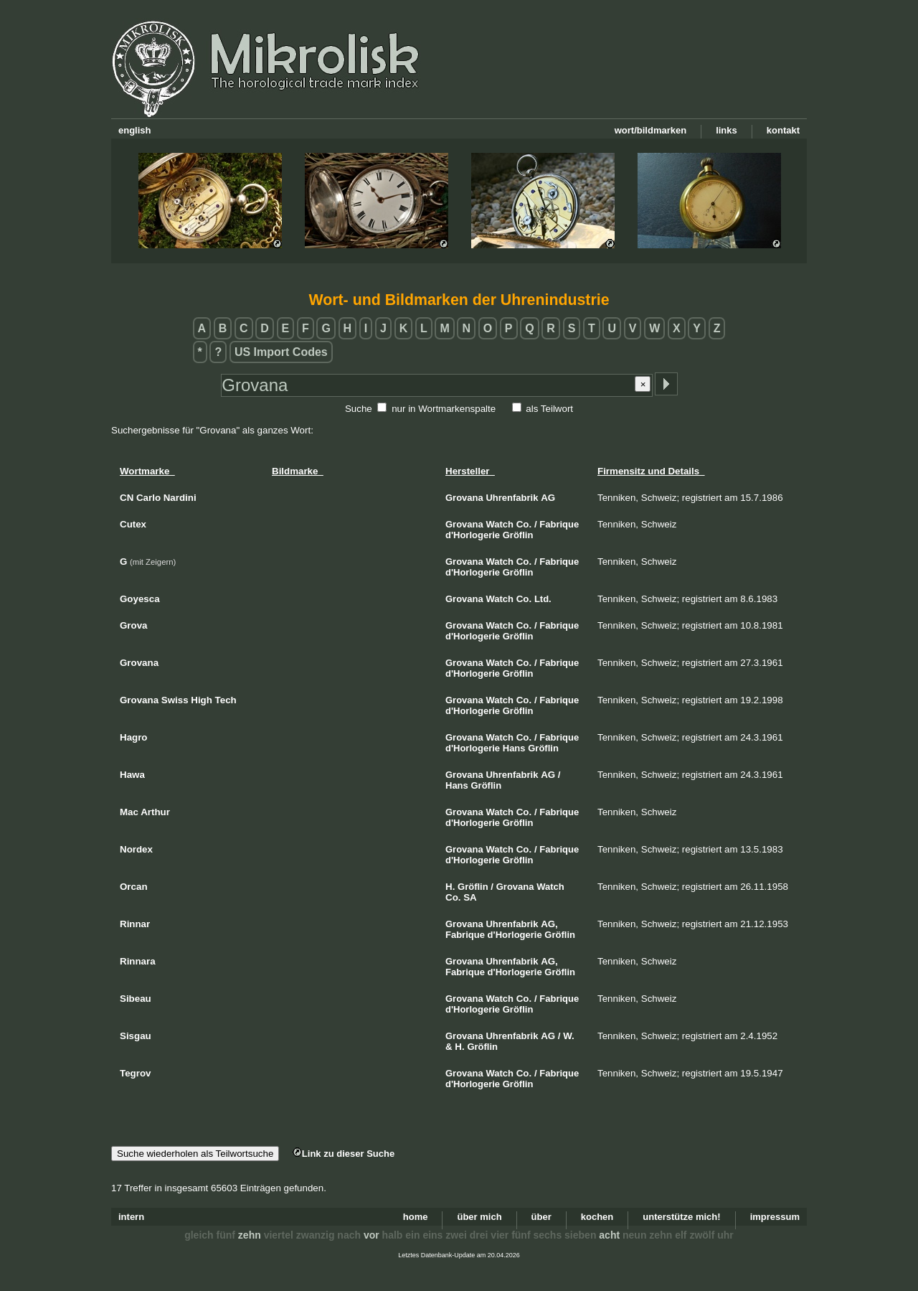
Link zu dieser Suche (343, 1153)
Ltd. (543, 598)
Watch (500, 524)
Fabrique (559, 524)
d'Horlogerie (472, 535)
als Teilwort (549, 408)
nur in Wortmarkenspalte (444, 408)
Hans (514, 748)
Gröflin (518, 535)
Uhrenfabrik (512, 497)
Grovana (464, 497)
